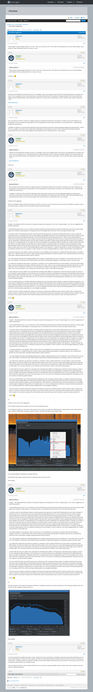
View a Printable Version (14, 680)
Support (69, 2)
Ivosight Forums (10, 24)
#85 (84, 145)
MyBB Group (24, 687)
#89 (84, 495)
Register (26, 20)
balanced (18, 36)
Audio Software (18, 24)
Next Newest (19, 674)
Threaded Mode (81, 32)
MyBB (13, 687)
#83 (84, 91)
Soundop (50, 2)
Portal (71, 17)
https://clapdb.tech (13, 102)
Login (20, 20)
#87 (84, 220)
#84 (84, 117)
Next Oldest (12, 674)
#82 (84, 63)
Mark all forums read (50, 685)
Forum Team (10, 685)
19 (34, 29)
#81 (84, 43)
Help (83, 17)
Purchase (61, 2)
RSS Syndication (59, 685)
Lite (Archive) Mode (40, 685)
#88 (84, 312)
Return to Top (32, 685)
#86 (84, 180)
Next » (37, 29)
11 (30, 29)
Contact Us (16, 685)
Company (79, 2)
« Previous (15, 29)
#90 (84, 654)
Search (77, 17)
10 (27, 29)
